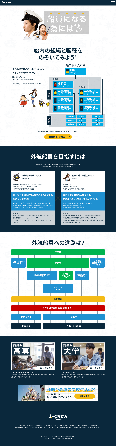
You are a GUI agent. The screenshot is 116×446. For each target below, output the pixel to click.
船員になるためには (49, 427)
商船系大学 (85, 425)
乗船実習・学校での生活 (21, 427)
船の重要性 (30, 425)
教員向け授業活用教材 (80, 427)
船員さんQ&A (63, 425)
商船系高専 (94, 425)
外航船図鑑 (38, 425)
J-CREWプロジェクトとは (51, 425)
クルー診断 (22, 425)
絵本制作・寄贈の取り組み (64, 427)
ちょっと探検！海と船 (93, 427)
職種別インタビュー (58, 136)
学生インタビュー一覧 (36, 427)
